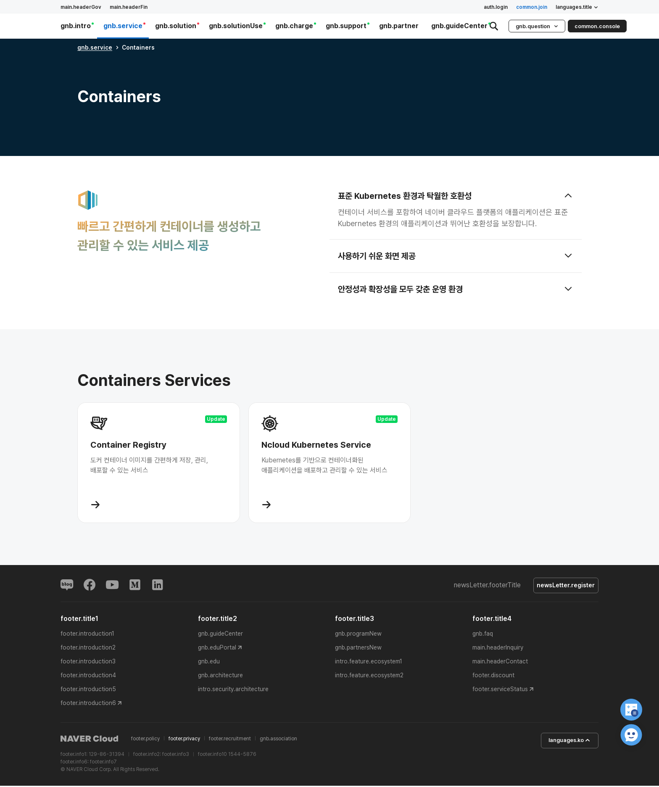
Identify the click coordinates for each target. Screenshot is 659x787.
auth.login (496, 7)
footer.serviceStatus (500, 690)
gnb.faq (482, 634)
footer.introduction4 (88, 676)
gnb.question (537, 26)
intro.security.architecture (233, 690)
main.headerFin (129, 7)
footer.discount (493, 676)
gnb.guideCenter (220, 634)
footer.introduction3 (88, 662)
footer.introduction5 (88, 690)
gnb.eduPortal (217, 648)
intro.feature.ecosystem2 (369, 676)
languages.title (577, 7)
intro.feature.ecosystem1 (368, 662)
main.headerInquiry (497, 648)
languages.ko (564, 742)
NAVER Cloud (90, 740)
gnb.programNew (358, 634)
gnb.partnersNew (358, 648)
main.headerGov (81, 7)
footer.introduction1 (87, 634)
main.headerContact (500, 662)
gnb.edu (209, 662)
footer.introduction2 (88, 648)
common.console (597, 26)
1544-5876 (242, 755)
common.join (531, 7)
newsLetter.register (563, 586)
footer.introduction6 (88, 704)
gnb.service (94, 47)
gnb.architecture (220, 676)
